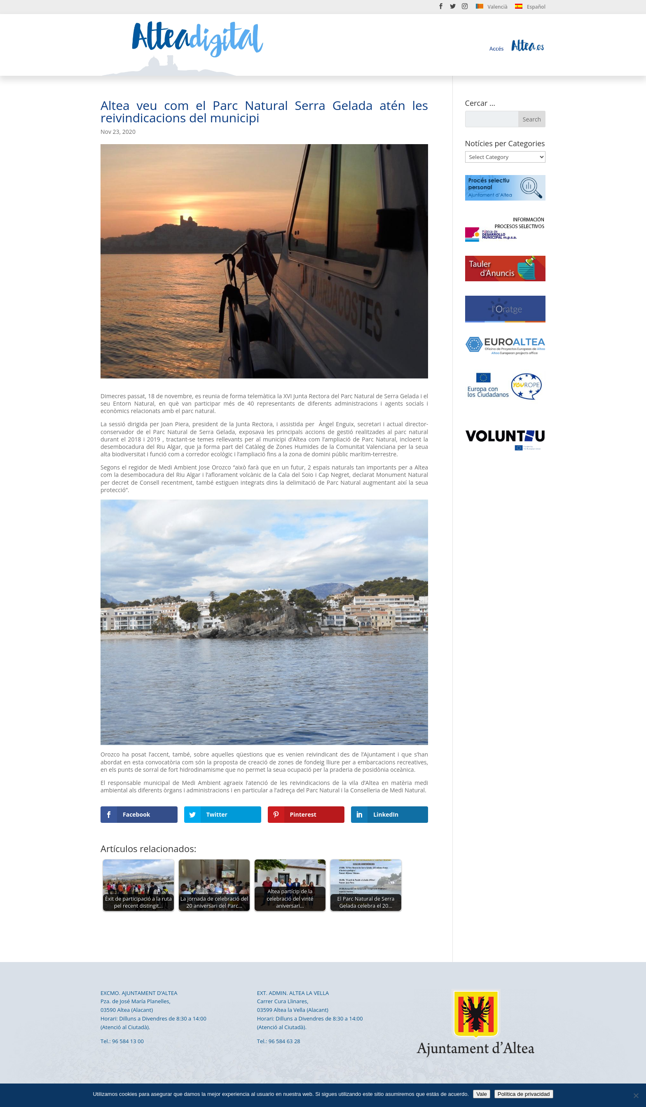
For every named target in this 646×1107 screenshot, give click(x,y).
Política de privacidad (524, 1094)
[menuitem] (492, 8)
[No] (636, 1095)
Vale (481, 1094)
